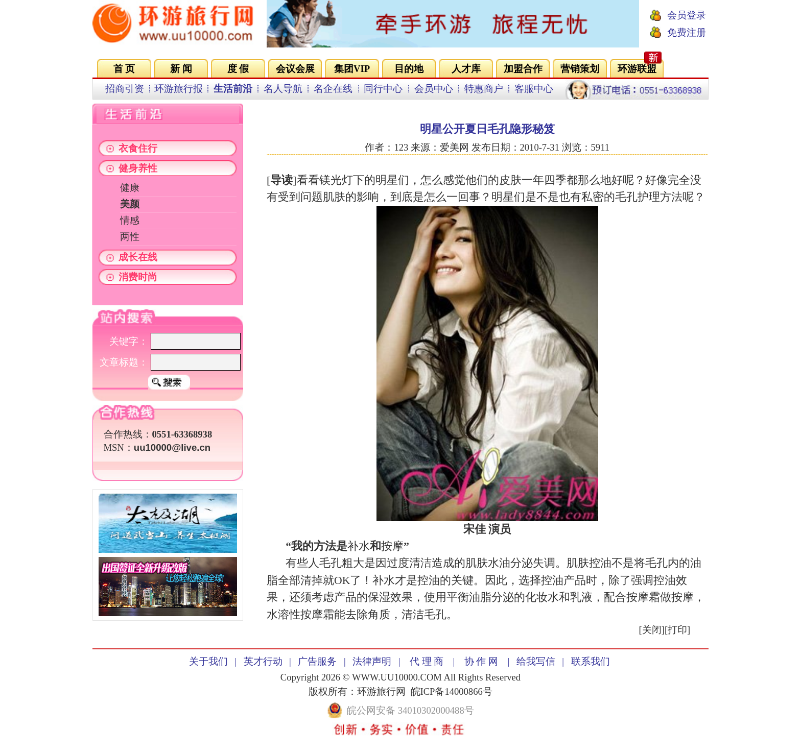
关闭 (652, 629)
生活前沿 (233, 88)
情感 (129, 220)
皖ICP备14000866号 (451, 691)
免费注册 (686, 32)
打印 (677, 629)
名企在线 (333, 88)
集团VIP (352, 68)
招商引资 (124, 88)
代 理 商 (426, 661)
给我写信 (535, 661)
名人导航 (283, 88)
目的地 (408, 68)
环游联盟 (637, 68)
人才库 (466, 68)
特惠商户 (483, 88)
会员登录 (686, 15)
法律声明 (371, 661)
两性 (129, 236)
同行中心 (383, 88)
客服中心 (533, 88)
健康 (129, 187)
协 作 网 (481, 661)
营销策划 (579, 68)
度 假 (238, 68)
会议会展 (295, 68)
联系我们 (590, 661)
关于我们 (208, 661)
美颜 (129, 204)
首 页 (124, 68)
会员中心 (433, 88)
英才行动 (263, 661)
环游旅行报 (178, 88)
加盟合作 (523, 68)
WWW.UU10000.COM (397, 677)
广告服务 (317, 661)
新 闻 (181, 68)
